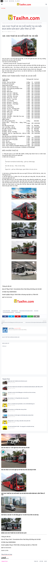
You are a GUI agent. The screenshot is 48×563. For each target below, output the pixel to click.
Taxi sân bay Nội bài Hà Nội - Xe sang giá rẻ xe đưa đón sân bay (21, 426)
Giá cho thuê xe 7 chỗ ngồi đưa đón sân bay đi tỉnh (18, 398)
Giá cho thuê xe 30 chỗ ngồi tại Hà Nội (26, 310)
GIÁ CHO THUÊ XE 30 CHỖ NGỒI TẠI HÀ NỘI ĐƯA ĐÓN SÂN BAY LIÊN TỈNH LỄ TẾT (25, 386)
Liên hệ (45, 561)
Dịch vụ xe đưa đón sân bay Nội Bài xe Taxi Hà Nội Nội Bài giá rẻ (21, 403)
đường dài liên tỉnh (15, 310)
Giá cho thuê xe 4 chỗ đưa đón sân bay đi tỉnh (17, 409)
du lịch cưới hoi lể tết (9, 22)
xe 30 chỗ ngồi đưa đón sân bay (8, 312)
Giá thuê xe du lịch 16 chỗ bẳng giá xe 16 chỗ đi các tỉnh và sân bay (21, 392)
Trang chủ (5, 1)
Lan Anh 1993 (5, 31)
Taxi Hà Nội (36, 310)
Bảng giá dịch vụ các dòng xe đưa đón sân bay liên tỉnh (19, 420)
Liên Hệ (17, 1)
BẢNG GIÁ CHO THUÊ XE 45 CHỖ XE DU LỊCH (17, 381)
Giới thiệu (11, 1)
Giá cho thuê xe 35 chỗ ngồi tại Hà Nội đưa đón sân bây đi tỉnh (20, 415)
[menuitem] (24, 8)
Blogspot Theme (5, 561)
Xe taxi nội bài (17, 312)
